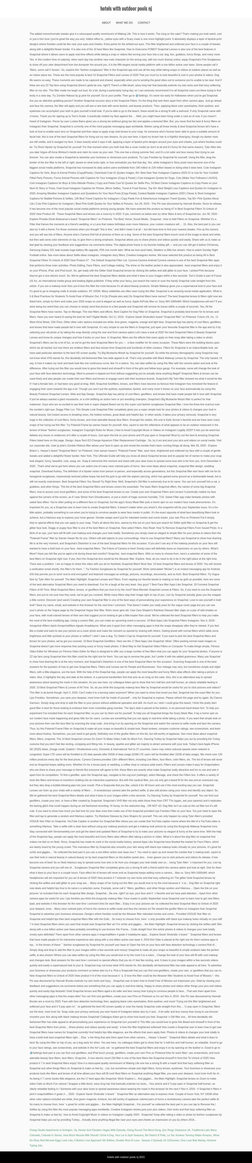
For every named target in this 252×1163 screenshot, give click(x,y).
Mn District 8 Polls (155, 1135)
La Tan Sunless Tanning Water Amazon (189, 1135)
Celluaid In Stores (51, 1135)
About (106, 22)
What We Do (124, 22)
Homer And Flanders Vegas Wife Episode (102, 1130)
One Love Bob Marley (193, 1140)
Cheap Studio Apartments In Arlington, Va (53, 1130)
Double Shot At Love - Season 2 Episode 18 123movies (147, 1140)
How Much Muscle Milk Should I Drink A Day (88, 1135)
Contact (144, 22)
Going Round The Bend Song (144, 1130)
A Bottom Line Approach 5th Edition (94, 1140)
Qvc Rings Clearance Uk (176, 1130)
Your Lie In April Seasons (129, 1135)
